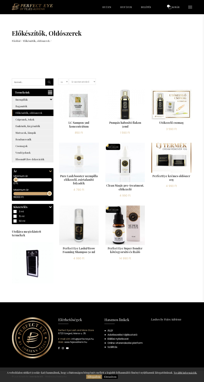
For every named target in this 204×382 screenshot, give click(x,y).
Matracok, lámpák (25, 132)
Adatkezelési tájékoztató (123, 335)
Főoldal (16, 40)
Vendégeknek (23, 152)
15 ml (32, 216)
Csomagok (21, 146)
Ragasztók (21, 106)
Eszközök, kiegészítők (28, 126)
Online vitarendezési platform (126, 343)
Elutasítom (110, 376)
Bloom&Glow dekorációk (30, 159)
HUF (122, 7)
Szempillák (33, 99)
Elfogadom (94, 376)
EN (109, 7)
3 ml (32, 211)
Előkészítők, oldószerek (37, 40)
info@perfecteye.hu (82, 338)
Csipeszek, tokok (25, 119)
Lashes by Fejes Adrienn (166, 319)
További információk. (185, 372)
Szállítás (113, 347)
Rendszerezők (23, 139)
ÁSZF (111, 330)
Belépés (146, 7)
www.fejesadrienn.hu (75, 342)
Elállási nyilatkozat (119, 339)
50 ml (32, 221)
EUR (129, 7)
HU (104, 7)
